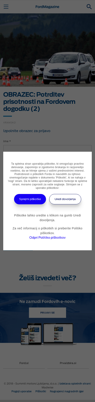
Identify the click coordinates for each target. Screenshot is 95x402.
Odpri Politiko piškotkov (47, 237)
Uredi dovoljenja (65, 199)
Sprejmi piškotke (30, 199)
